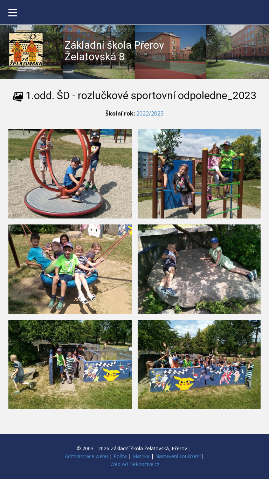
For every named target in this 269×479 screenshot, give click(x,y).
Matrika (141, 456)
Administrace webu (86, 456)
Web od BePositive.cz (134, 464)
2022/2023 (150, 113)
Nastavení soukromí (178, 456)
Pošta (120, 456)
